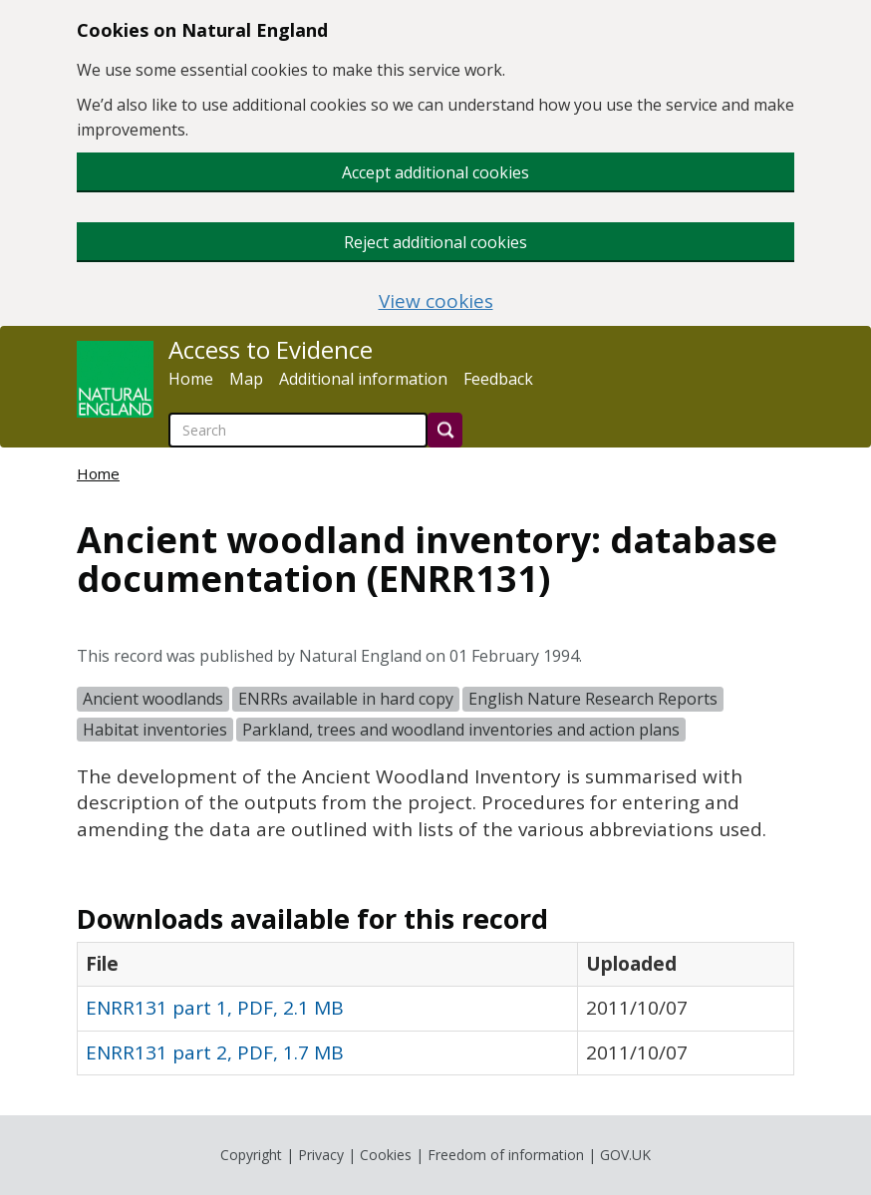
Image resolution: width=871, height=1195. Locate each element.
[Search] (445, 430)
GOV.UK (625, 1154)
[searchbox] (298, 430)
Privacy (321, 1154)
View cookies (436, 301)
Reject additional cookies (435, 242)
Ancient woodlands (153, 699)
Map (246, 379)
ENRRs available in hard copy (345, 699)
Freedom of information (506, 1154)
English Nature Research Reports (593, 699)
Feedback (498, 379)
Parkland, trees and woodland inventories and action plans (461, 730)
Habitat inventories (155, 730)
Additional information (363, 379)
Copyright (251, 1154)
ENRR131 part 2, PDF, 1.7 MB (215, 1052)
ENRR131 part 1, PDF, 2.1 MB (215, 1008)
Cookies (386, 1154)
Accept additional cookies (435, 172)
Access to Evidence (270, 350)
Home (190, 379)
